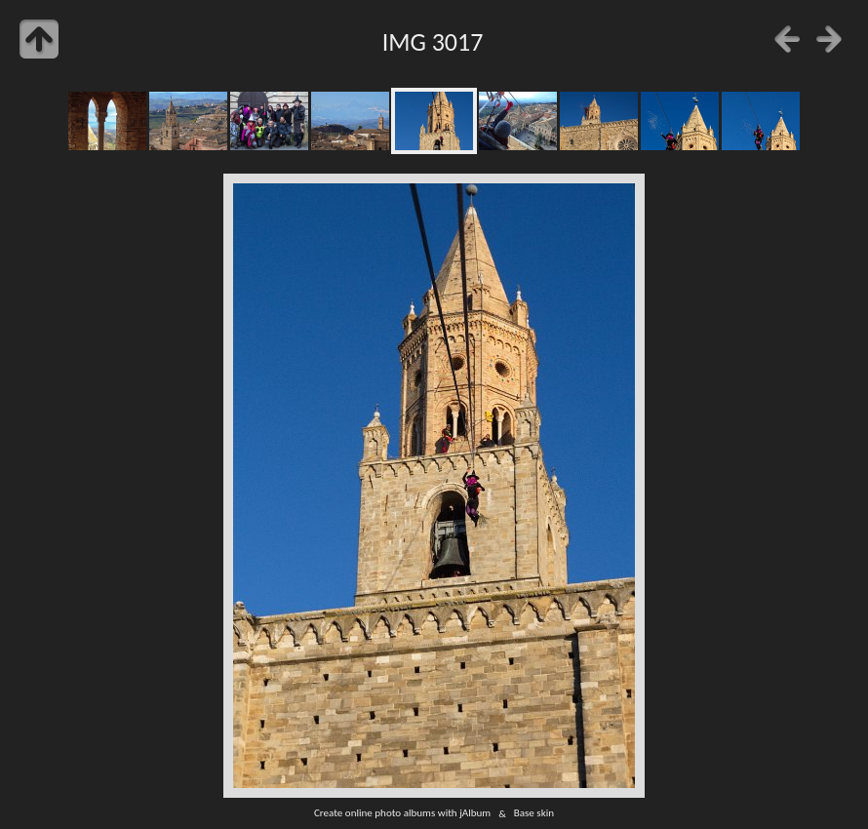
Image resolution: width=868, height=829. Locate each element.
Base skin (534, 813)
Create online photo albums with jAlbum (402, 813)
